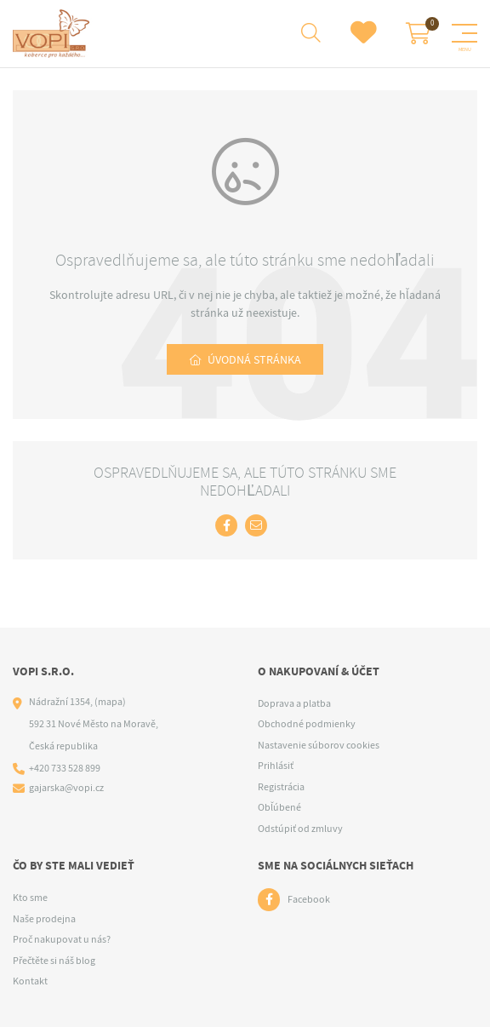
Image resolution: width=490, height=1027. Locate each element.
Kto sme (30, 897)
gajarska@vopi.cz (66, 788)
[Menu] (464, 33)
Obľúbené (279, 807)
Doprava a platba (294, 703)
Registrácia (281, 787)
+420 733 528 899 (64, 768)
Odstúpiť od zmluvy (300, 828)
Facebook (309, 899)
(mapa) (110, 702)
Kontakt (30, 981)
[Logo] (53, 34)
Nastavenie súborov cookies (318, 745)
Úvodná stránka (254, 359)
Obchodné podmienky (307, 724)
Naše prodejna (44, 919)
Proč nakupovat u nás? (62, 939)
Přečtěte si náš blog (54, 960)
